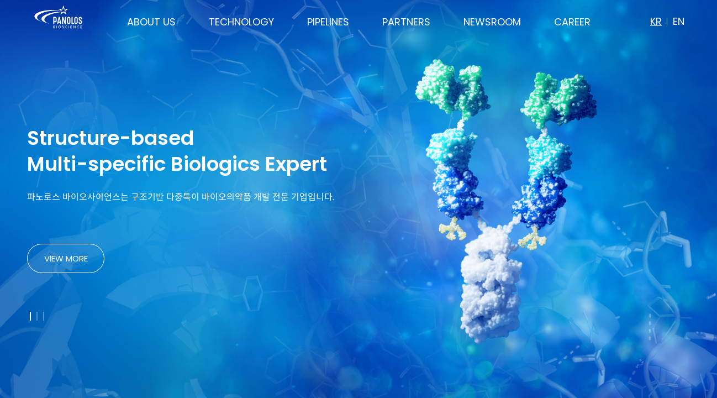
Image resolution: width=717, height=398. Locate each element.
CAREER (572, 22)
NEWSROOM (492, 22)
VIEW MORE (66, 258)
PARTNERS (406, 22)
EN (678, 21)
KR (656, 21)
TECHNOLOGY (241, 22)
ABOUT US (151, 22)
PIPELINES (328, 22)
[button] (30, 316)
